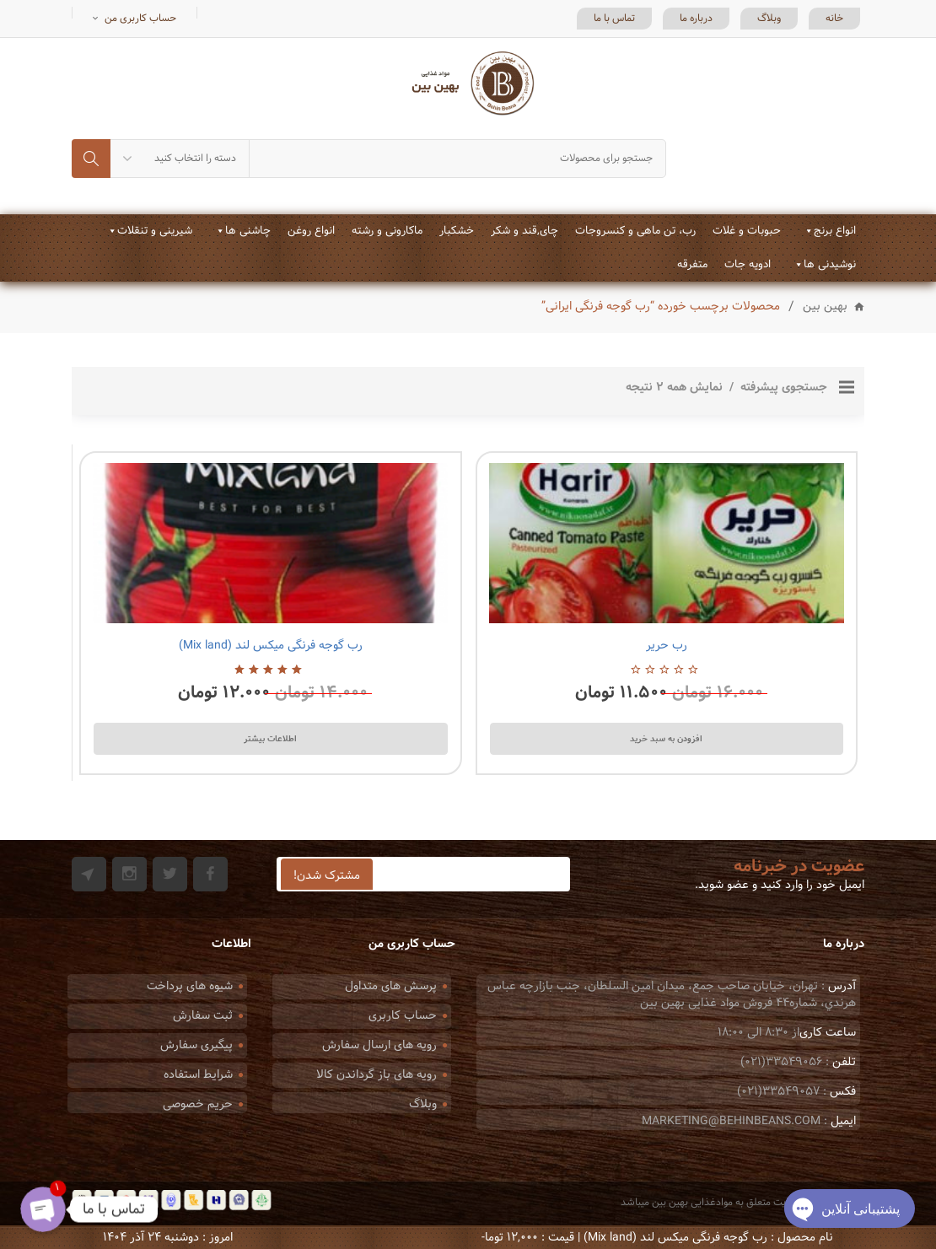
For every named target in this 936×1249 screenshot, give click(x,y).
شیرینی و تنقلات (154, 231)
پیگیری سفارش (196, 1045)
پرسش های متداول (391, 986)
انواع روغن (311, 231)
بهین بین (825, 307)
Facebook (210, 874)
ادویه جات (747, 265)
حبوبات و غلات (747, 231)
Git (89, 874)
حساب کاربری (402, 1016)
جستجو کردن (91, 158)
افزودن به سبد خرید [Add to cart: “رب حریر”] (666, 739)
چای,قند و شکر (524, 231)
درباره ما (696, 18)
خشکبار (456, 231)
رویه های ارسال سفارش (379, 1045)
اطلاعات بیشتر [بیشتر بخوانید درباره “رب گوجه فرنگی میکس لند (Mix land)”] (270, 739)
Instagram (129, 874)
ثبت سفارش (203, 1016)
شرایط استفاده (198, 1075)
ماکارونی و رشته (387, 231)
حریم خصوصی (198, 1104)
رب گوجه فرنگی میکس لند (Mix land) (271, 645)
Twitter (170, 874)
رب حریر (666, 645)
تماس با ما (614, 18)
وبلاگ (769, 18)
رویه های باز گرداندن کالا (376, 1075)
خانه (834, 18)
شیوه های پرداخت (190, 986)
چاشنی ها (248, 231)
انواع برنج (835, 231)
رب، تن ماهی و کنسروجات (635, 231)
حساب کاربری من (140, 18)
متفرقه (692, 265)
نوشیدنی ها (830, 265)
